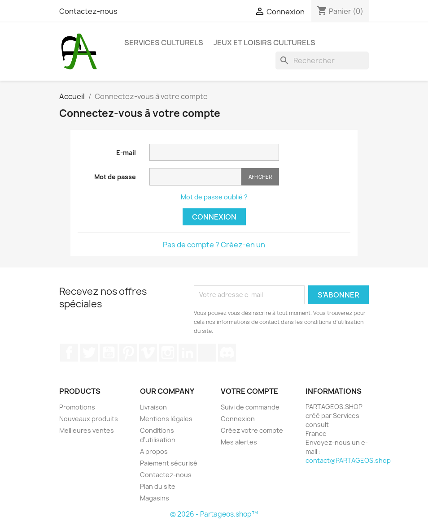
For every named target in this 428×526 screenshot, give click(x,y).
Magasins (154, 498)
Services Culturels (163, 42)
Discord (227, 353)
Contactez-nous (88, 11)
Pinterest (128, 353)
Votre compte (249, 391)
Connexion (214, 217)
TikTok (207, 353)
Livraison (153, 407)
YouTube (109, 353)
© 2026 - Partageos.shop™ (214, 514)
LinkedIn (188, 353)
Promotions (77, 407)
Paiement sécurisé (168, 463)
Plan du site (157, 486)
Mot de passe (115, 176)
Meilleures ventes (86, 430)
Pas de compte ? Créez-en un (214, 245)
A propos (154, 451)
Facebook (69, 353)
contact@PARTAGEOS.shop (348, 460)
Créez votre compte (252, 430)
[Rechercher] (322, 60)
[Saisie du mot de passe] (195, 176)
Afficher (260, 176)
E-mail (126, 152)
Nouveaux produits (88, 418)
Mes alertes (239, 442)
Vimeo (148, 353)
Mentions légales (166, 418)
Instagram (168, 353)
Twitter (89, 353)
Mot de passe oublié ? (214, 197)
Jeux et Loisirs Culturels (264, 42)
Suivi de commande (250, 407)
